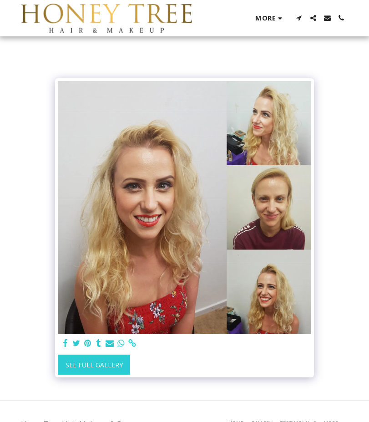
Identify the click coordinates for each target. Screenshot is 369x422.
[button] (299, 18)
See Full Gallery (94, 365)
